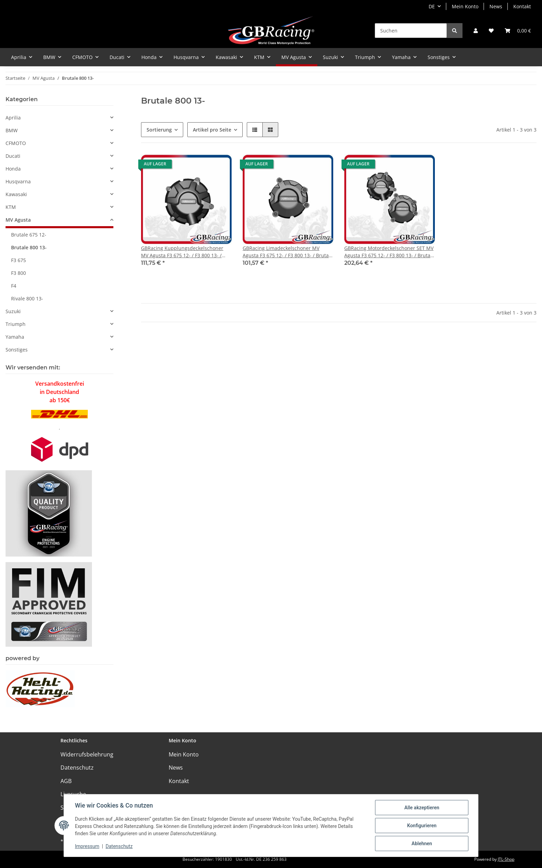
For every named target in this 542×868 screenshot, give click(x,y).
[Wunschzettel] (491, 30)
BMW (12, 130)
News (495, 6)
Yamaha (15, 337)
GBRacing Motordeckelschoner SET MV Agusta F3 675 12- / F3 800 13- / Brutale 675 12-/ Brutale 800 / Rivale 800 (389, 252)
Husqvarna (18, 181)
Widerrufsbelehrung (86, 754)
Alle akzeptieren (421, 807)
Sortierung (159, 129)
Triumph (16, 324)
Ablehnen (421, 843)
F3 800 (18, 273)
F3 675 (18, 260)
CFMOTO (16, 143)
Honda (13, 168)
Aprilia (13, 117)
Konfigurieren (421, 825)
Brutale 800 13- (29, 247)
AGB (66, 781)
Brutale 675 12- (28, 234)
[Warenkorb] (517, 30)
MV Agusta (18, 219)
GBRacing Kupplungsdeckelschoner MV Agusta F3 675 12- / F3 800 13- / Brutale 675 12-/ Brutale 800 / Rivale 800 (182, 252)
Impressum (87, 846)
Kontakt (522, 6)
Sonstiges (17, 349)
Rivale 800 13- (27, 298)
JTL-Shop (506, 859)
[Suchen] (411, 30)
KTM (11, 207)
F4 (13, 285)
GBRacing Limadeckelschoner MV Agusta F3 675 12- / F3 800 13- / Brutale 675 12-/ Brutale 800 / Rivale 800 (288, 252)
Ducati (13, 156)
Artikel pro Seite (212, 129)
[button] (475, 30)
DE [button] (432, 6)
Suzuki (13, 311)
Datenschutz (77, 767)
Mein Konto (465, 6)
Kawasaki (16, 194)
